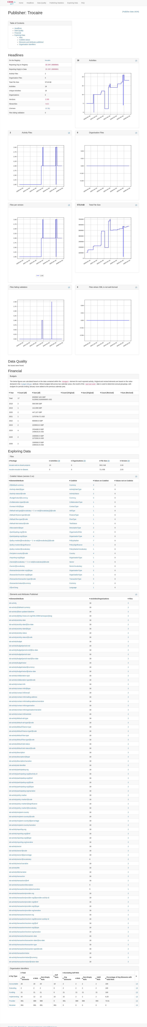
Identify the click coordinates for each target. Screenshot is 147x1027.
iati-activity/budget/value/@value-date (22, 671)
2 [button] (93, 494)
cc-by (47, 108)
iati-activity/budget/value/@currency (21, 667)
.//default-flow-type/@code (18, 519)
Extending (12, 988)
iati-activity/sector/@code (18, 851)
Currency (72, 485)
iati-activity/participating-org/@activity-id (23, 774)
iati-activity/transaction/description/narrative (24, 889)
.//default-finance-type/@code (19, 515)
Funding (12, 992)
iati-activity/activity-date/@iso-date (21, 624)
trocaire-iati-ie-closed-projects (19, 465)
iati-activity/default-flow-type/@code (21, 740)
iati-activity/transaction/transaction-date (23, 936)
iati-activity (13, 603)
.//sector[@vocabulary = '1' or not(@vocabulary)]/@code (29, 562)
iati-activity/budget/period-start (20, 654)
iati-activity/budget (15, 641)
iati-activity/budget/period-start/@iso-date (23, 659)
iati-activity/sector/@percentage (20, 855)
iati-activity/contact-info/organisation (22, 705)
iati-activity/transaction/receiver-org (21, 915)
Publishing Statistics (56, 3)
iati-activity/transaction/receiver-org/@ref (23, 923)
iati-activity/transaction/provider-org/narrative (25, 910)
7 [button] (93, 540)
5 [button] (93, 579)
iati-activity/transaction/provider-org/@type (24, 906)
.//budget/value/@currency (18, 498)
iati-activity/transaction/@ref (19, 881)
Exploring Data (72, 3)
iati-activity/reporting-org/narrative (21, 842)
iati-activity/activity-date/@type (20, 629)
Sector (71, 562)
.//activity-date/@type (16, 489)
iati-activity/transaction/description (21, 885)
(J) (136, 60)
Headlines (30, 3)
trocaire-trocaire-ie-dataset (18, 469)
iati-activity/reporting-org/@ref (19, 834)
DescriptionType (75, 528)
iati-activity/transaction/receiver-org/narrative (25, 932)
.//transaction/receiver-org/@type (20, 575)
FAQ (83, 3)
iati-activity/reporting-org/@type (20, 838)
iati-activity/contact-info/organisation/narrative (25, 710)
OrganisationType (75, 536)
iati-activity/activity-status (18, 633)
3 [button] (93, 485)
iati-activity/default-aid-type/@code (21, 723)
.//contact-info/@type (16, 506)
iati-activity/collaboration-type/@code (22, 680)
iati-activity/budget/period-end (19, 646)
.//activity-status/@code (17, 494)
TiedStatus (73, 523)
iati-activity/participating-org (19, 770)
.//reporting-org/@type (17, 558)
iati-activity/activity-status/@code (20, 637)
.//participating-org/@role (18, 532)
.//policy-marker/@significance (20, 545)
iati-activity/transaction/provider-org (21, 893)
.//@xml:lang (13, 587)
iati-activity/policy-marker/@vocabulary (23, 808)
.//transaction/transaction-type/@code (22, 579)
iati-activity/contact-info (17, 684)
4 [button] (93, 489)
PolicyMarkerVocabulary (78, 549)
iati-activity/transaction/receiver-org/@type (24, 927)
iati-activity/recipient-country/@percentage (24, 821)
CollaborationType (75, 502)
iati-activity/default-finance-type (20, 727)
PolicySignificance (75, 545)
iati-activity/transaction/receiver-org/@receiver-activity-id (29, 919)
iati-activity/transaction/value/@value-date (24, 962)
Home (21, 3)
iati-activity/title (14, 868)
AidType (72, 511)
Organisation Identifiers (27, 44)
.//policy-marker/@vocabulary (19, 549)
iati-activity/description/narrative (20, 761)
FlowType (72, 519)
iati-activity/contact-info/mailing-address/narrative (26, 701)
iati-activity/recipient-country (19, 812)
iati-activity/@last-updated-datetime (21, 612)
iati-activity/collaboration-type (19, 676)
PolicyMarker (74, 540)
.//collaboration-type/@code (19, 502)
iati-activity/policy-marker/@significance (23, 804)
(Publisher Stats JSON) (130, 12)
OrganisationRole (75, 532)
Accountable (13, 984)
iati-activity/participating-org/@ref (21, 778)
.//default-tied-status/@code (19, 523)
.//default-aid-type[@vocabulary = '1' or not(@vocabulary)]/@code (32, 511)
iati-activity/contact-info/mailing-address (23, 697)
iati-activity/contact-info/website (20, 714)
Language (72, 587)
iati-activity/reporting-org (17, 829)
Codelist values (24, 40)
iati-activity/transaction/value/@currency (23, 957)
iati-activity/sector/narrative (18, 863)
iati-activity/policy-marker (18, 795)
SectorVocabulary (75, 566)
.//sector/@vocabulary (17, 566)
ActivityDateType (75, 489)
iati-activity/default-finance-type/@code (23, 731)
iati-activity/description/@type (19, 757)
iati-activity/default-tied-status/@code (22, 748)
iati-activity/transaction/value (19, 953)
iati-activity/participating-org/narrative (22, 791)
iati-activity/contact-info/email (19, 693)
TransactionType (75, 579)
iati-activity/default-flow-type (19, 735)
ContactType (73, 506)
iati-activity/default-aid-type (18, 718)
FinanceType (74, 515)
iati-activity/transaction (17, 876)
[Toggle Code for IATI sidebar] (11, 3)
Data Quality (41, 3)
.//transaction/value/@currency (20, 583)
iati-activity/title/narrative (17, 872)
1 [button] (93, 502)
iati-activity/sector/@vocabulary (20, 859)
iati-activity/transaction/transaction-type (23, 945)
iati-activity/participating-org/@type (21, 787)
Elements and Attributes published (31, 42)
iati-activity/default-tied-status (19, 744)
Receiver (12, 1005)
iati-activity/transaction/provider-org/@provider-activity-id (29, 898)
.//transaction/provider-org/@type (21, 570)
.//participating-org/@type (18, 536)
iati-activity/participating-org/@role (21, 782)
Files (21, 37)
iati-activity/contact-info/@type (19, 688)
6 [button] (93, 562)
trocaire (47, 60)
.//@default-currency (16, 485)
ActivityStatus (74, 494)
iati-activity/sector (15, 846)
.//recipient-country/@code (18, 553)
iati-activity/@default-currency (19, 607)
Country (72, 553)
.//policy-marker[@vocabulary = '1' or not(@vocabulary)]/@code (31, 540)
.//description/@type (16, 528)
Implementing (14, 997)
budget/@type (26, 384)
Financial (17, 33)
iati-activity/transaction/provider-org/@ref (23, 902)
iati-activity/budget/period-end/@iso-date (23, 650)
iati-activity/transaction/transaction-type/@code (25, 949)
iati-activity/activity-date (17, 620)
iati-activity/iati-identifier (17, 765)
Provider (12, 1001)
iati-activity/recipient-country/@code (21, 816)
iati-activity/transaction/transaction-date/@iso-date (27, 940)
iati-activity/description (17, 752)
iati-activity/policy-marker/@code (20, 799)
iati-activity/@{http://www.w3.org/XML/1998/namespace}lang (30, 616)
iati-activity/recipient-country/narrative (22, 825)
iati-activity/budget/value (17, 663)
